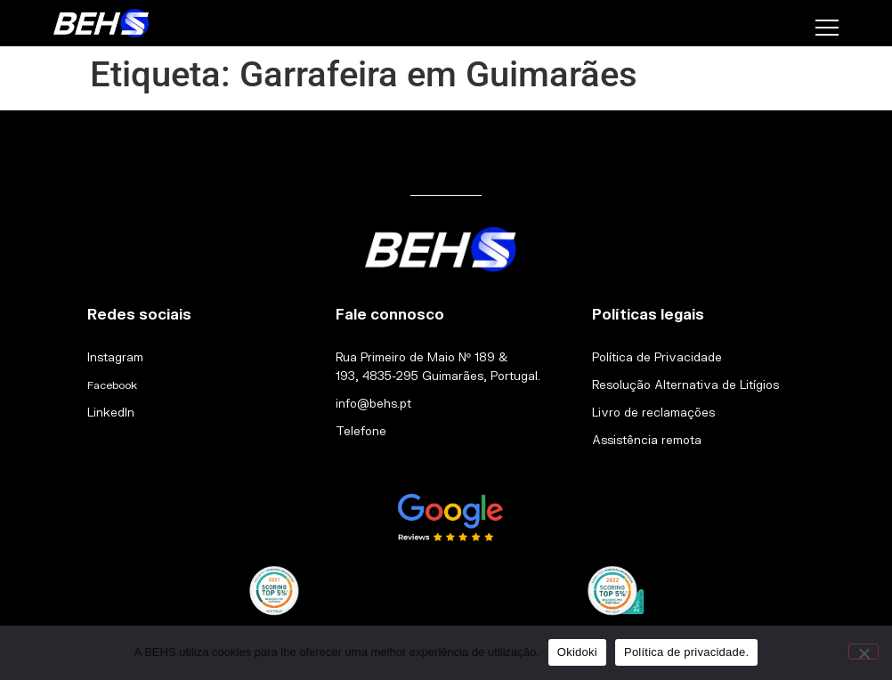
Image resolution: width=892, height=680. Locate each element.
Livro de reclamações (653, 412)
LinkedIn (110, 412)
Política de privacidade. (686, 652)
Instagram (115, 357)
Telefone (361, 431)
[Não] (863, 652)
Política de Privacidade (657, 357)
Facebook (112, 385)
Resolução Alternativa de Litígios (685, 384)
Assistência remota (646, 440)
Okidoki (577, 652)
